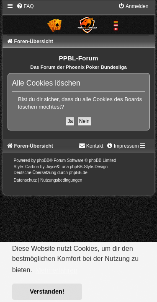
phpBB (43, 160)
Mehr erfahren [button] (56, 270)
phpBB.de (78, 172)
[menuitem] (25, 6)
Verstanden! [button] (47, 291)
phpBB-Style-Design (89, 166)
